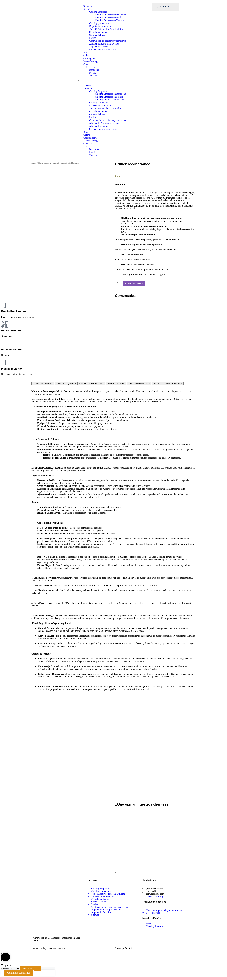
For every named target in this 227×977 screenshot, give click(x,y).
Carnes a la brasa (97, 35)
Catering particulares (99, 23)
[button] (114, 80)
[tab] (42, 383)
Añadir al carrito (134, 283)
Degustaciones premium (100, 26)
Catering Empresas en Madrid (109, 17)
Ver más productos (30, 968)
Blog (85, 52)
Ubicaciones (89, 67)
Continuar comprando (18, 972)
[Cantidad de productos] (118, 282)
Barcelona (94, 70)
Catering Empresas (98, 12)
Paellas (92, 38)
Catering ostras (90, 58)
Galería (86, 55)
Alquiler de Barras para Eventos (104, 43)
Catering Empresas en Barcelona (110, 14)
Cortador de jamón (98, 32)
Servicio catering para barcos (103, 49)
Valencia (93, 75)
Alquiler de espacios (99, 46)
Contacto (87, 64)
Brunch (56, 163)
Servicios (87, 9)
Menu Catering (90, 61)
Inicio (33, 163)
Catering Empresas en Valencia (109, 20)
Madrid (92, 72)
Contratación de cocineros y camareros (107, 41)
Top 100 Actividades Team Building (106, 29)
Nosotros (87, 6)
